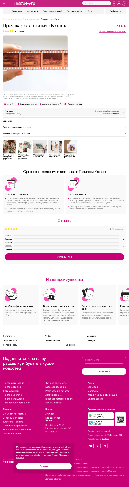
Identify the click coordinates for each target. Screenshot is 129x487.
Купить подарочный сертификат (112, 31)
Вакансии (70, 345)
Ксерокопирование (55, 386)
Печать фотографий (52, 11)
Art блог (48, 336)
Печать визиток (10, 340)
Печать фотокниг (12, 386)
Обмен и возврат (12, 433)
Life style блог (52, 417)
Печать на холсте (12, 394)
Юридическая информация (102, 394)
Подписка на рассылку (15, 425)
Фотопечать (9, 336)
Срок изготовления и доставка (64, 127)
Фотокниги (32, 11)
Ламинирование (52, 340)
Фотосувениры (10, 345)
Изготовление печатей (57, 391)
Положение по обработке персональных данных (67, 475)
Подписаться (104, 371)
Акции (91, 383)
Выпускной (17, 11)
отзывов (19, 31)
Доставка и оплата (13, 421)
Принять (44, 466)
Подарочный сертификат (16, 402)
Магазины (91, 336)
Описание (64, 121)
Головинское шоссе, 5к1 (58, 428)
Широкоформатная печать (59, 398)
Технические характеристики (64, 133)
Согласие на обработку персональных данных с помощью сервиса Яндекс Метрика (84, 467)
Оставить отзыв (64, 257)
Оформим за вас (75, 11)
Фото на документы (56, 383)
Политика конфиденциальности (109, 475)
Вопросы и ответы (13, 417)
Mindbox (20, 457)
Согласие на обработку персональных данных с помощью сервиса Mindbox (80, 471)
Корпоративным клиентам (17, 429)
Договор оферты (53, 479)
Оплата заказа (95, 398)
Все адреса (51, 431)
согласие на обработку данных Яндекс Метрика (44, 455)
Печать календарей (13, 398)
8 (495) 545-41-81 (54, 425)
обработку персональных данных (51, 452)
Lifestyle (91, 340)
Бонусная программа (14, 413)
